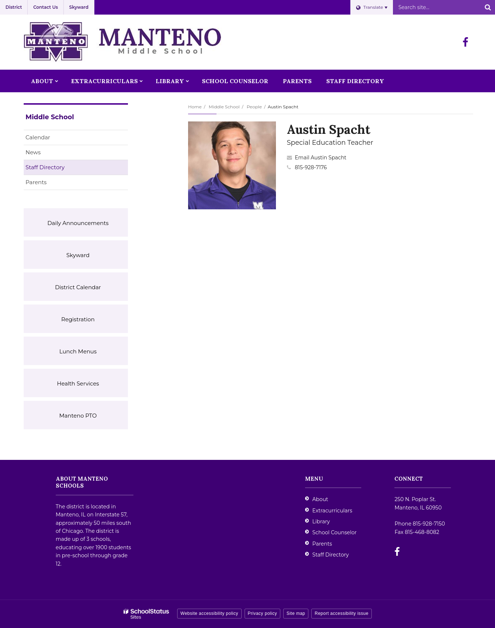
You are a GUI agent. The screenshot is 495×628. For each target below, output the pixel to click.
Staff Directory (45, 167)
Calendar (38, 137)
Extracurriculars (332, 510)
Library (321, 521)
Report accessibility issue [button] (342, 613)
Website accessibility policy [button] (209, 613)
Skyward (79, 7)
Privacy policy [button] (262, 613)
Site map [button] (296, 613)
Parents (36, 182)
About (320, 499)
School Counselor (334, 532)
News (33, 152)
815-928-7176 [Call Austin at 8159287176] (311, 167)
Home (195, 106)
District (13, 7)
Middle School (223, 106)
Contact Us (45, 7)
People (254, 106)
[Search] (487, 7)
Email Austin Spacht (321, 157)
